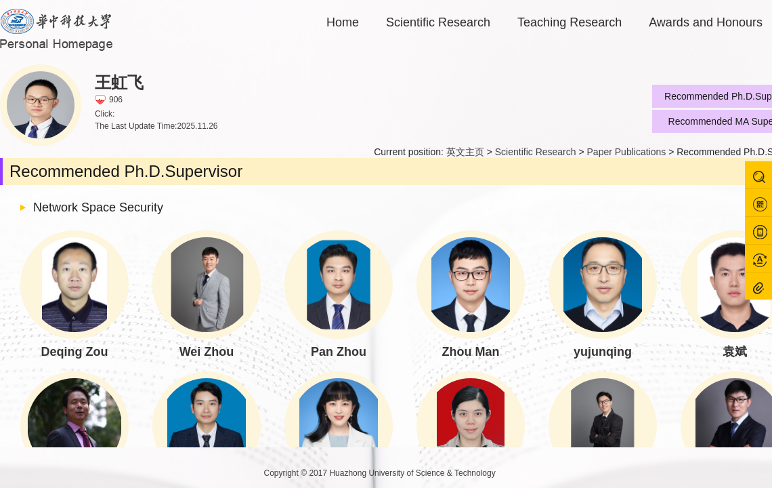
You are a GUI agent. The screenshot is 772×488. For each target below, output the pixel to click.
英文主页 (465, 151)
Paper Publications (626, 151)
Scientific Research (438, 22)
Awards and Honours (706, 22)
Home (342, 22)
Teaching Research (569, 22)
